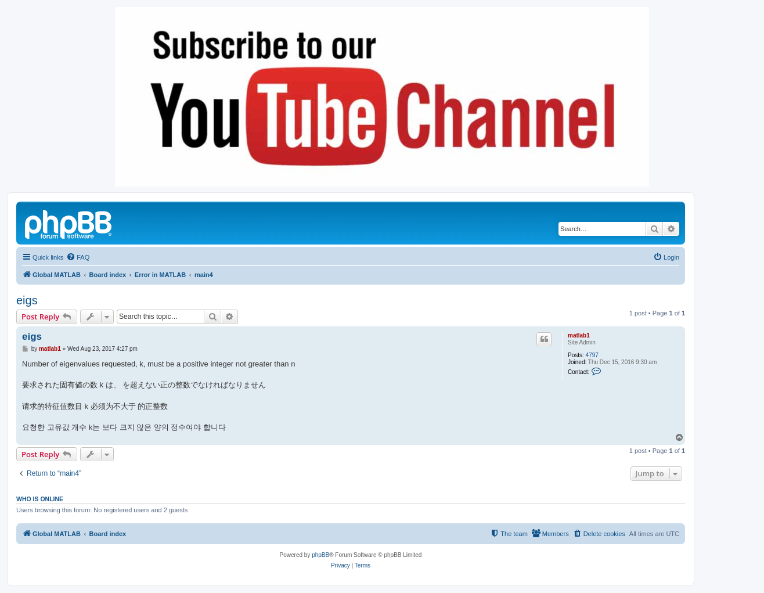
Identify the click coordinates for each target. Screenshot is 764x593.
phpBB (320, 555)
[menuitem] (77, 257)
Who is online (39, 498)
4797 (592, 355)
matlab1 (579, 335)
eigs (27, 300)
